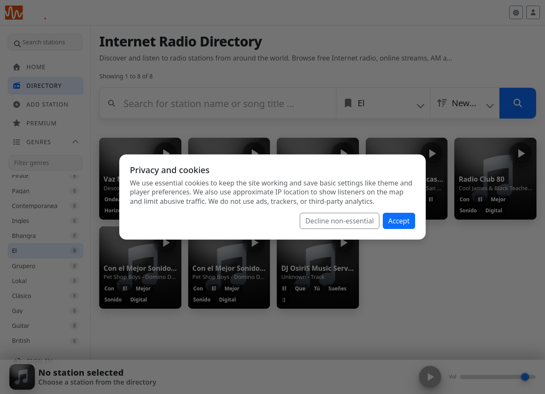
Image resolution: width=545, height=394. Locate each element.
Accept (399, 221)
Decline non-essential (339, 221)
